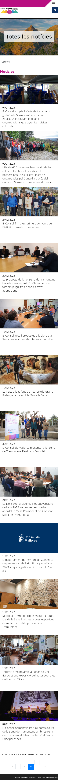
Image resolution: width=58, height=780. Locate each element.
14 (25, 766)
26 (46, 766)
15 (32, 766)
